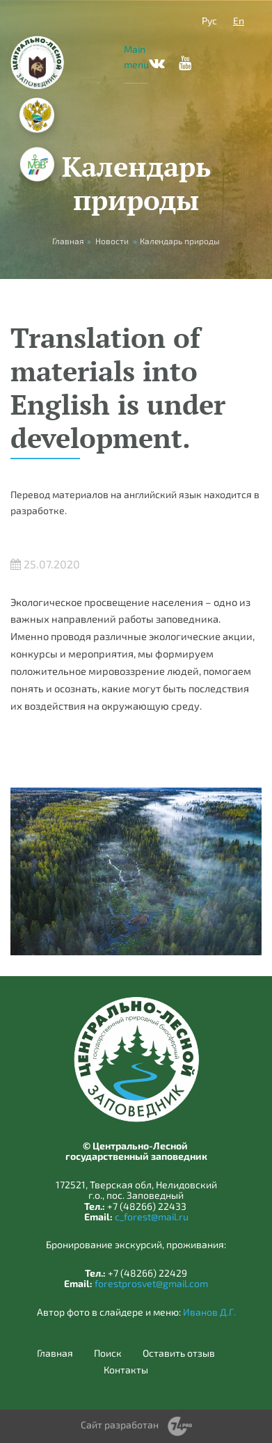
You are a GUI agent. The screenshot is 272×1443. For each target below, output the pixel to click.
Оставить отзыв (179, 1353)
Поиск (108, 1353)
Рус (209, 20)
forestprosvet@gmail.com (151, 1283)
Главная (55, 1353)
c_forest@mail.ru (152, 1216)
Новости (112, 241)
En (238, 20)
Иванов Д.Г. (209, 1312)
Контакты (126, 1370)
